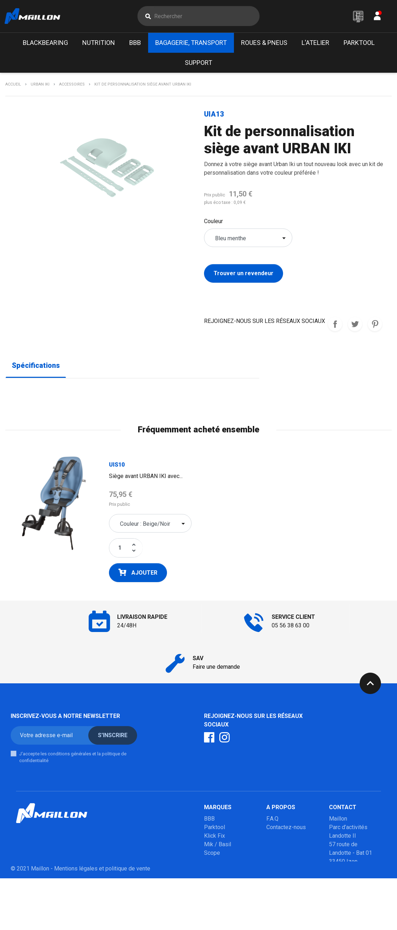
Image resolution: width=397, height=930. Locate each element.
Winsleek (215, 906)
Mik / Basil (217, 846)
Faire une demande (216, 668)
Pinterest (375, 326)
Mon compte (282, 837)
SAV (271, 846)
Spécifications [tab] (36, 368)
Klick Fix (214, 837)
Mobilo (212, 888)
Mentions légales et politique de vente (102, 920)
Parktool (214, 829)
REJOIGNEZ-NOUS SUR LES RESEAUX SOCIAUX (335, 326)
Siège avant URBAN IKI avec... (146, 477)
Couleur (213, 223)
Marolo (212, 897)
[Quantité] (119, 549)
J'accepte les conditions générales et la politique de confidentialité (72, 759)
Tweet (355, 326)
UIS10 (117, 466)
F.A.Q (272, 820)
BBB (209, 820)
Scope (212, 854)
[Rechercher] (207, 17)
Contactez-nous (286, 829)
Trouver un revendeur (243, 275)
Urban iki (214, 880)
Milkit (211, 871)
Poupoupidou (220, 863)
